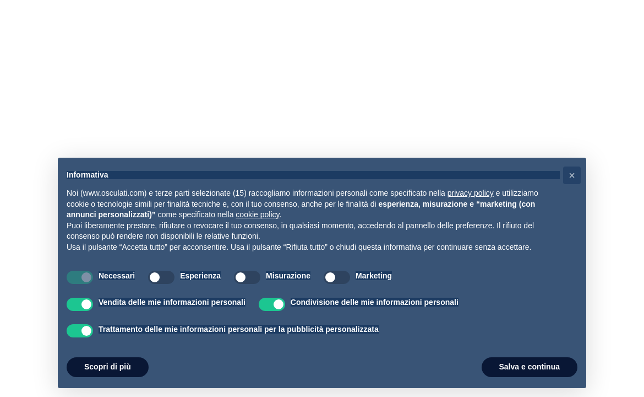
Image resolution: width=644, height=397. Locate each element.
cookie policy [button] (257, 214)
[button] (572, 175)
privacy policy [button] (470, 193)
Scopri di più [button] (107, 366)
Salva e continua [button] (529, 366)
